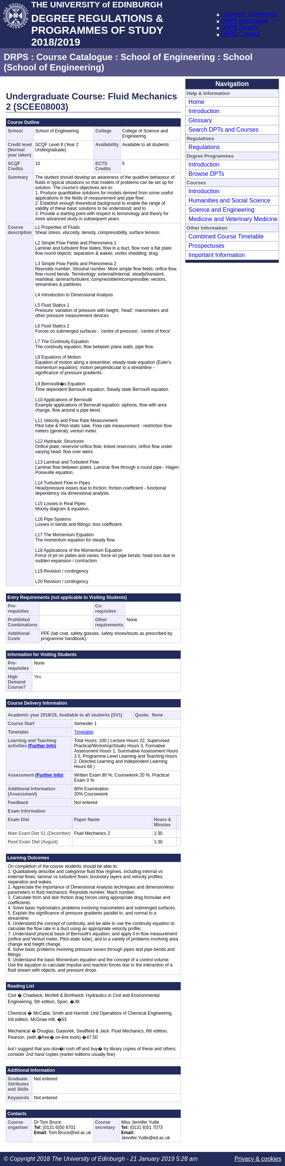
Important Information (217, 255)
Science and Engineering (222, 210)
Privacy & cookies (258, 1159)
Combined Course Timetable (226, 236)
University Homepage (249, 14)
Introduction (204, 111)
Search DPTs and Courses (224, 129)
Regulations (204, 147)
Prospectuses (207, 246)
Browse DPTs (206, 174)
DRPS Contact (240, 34)
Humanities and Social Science (230, 200)
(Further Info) (42, 745)
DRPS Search (239, 27)
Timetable (83, 732)
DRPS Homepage (244, 20)
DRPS (16, 57)
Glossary (200, 120)
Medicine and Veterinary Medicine (233, 219)
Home (196, 102)
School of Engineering (168, 57)
